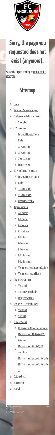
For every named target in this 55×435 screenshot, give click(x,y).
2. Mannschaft (24, 152)
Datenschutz (20, 376)
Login (46, 406)
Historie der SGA (26, 201)
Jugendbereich (21, 207)
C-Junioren (23, 225)
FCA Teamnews (20, 128)
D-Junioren (23, 237)
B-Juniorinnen (24, 255)
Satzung (22, 316)
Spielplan (22, 122)
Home (16, 104)
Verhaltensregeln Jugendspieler (33, 267)
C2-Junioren (23, 231)
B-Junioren (23, 219)
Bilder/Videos (20, 322)
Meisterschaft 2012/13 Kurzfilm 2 (33, 367)
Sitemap (9, 409)
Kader (21, 140)
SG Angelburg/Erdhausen (25, 170)
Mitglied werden (26, 298)
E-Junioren (23, 243)
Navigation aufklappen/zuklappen (27, 35)
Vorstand (22, 285)
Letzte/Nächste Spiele (28, 134)
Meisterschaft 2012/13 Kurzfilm (33, 358)
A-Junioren (23, 213)
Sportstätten (24, 158)
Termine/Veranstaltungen (26, 110)
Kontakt (17, 388)
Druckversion (13, 406)
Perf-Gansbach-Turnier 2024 (27, 116)
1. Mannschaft (24, 146)
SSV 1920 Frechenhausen (26, 303)
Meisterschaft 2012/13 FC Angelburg (30, 349)
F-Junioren (23, 249)
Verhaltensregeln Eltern (29, 273)
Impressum (19, 382)
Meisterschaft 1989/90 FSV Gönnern (31, 337)
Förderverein (24, 164)
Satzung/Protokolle (27, 291)
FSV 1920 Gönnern (22, 279)
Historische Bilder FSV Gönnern (33, 328)
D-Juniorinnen (24, 261)
